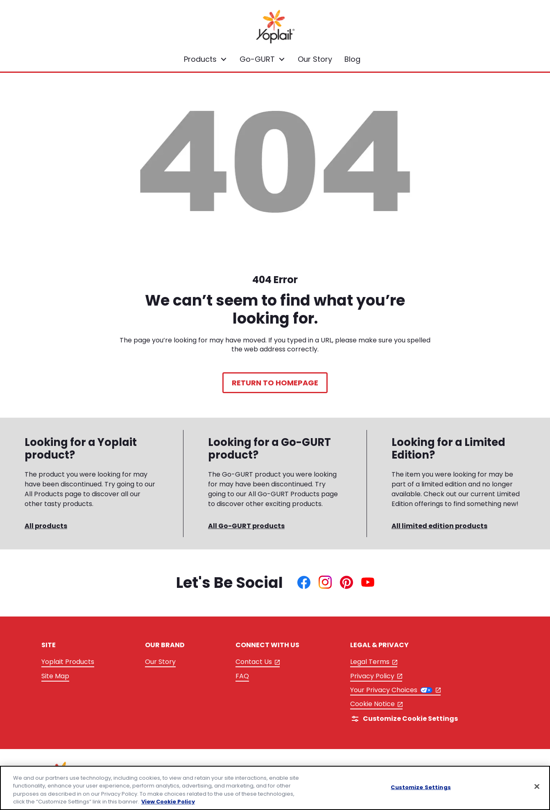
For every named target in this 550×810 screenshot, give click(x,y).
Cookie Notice (376, 704)
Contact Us (257, 662)
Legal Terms (374, 662)
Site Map (55, 676)
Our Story (160, 661)
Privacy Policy (376, 676)
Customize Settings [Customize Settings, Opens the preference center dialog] (420, 787)
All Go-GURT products (246, 526)
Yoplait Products (67, 661)
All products (46, 526)
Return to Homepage (275, 383)
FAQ (242, 676)
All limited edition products (439, 526)
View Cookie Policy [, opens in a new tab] (168, 802)
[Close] (537, 786)
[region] (275, 788)
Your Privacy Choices (395, 690)
